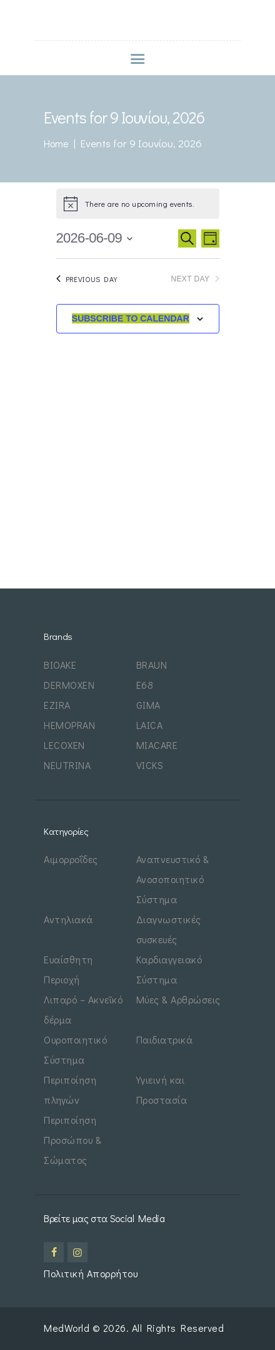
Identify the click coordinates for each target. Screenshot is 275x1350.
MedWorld (68, 1327)
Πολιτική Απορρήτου (91, 1273)
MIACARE (157, 744)
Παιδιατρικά (164, 1039)
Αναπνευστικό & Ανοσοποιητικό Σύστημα (172, 879)
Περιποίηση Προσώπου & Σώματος (72, 1139)
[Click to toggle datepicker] (94, 238)
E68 (145, 684)
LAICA (149, 724)
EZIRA (57, 704)
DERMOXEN (69, 684)
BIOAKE (60, 664)
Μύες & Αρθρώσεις (178, 999)
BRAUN (152, 664)
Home (56, 143)
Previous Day (87, 279)
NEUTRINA (67, 765)
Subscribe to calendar (130, 318)
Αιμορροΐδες (71, 859)
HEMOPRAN (69, 724)
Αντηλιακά (68, 919)
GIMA (148, 704)
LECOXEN (64, 744)
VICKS (150, 765)
